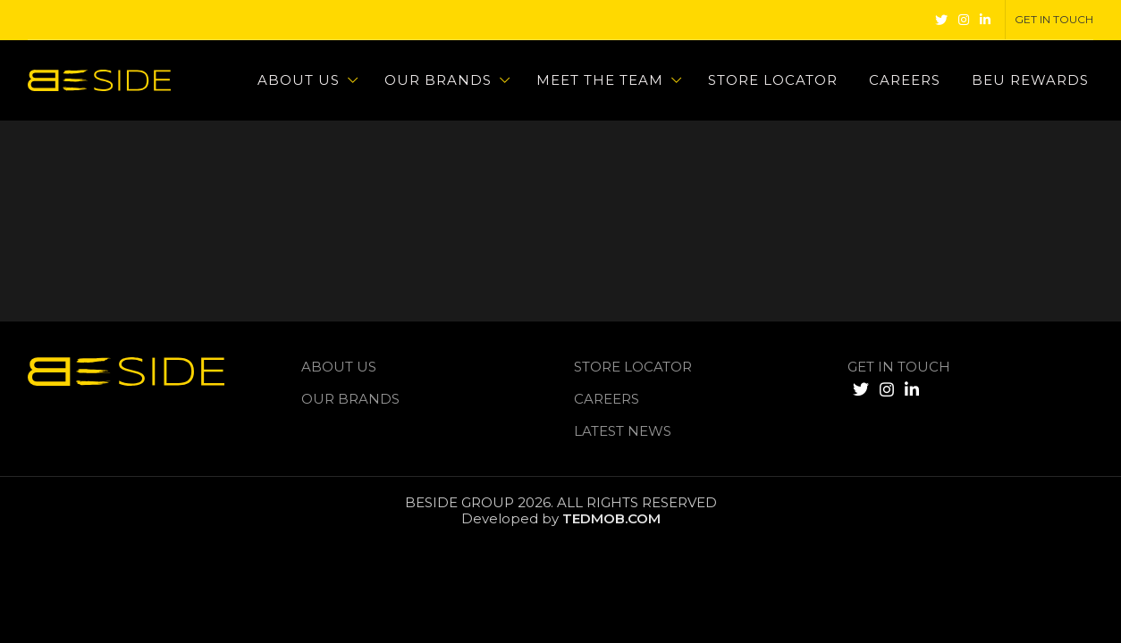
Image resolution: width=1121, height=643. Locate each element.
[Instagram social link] (963, 19)
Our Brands (350, 398)
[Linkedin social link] (985, 19)
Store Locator (633, 366)
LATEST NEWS (622, 430)
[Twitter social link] (941, 19)
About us (338, 366)
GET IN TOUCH (898, 366)
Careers (606, 398)
